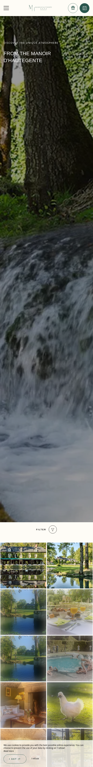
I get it (15, 759)
